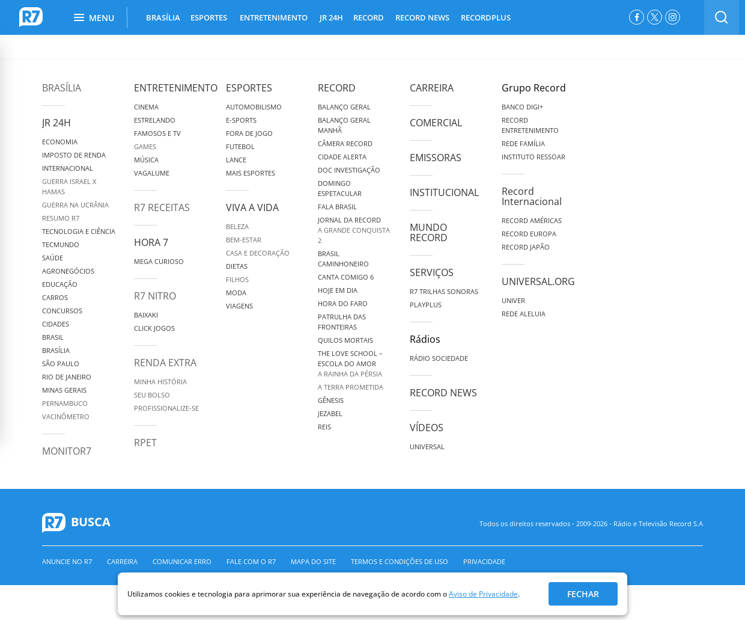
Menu (94, 17)
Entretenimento (175, 87)
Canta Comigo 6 (346, 276)
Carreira (432, 87)
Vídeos (426, 427)
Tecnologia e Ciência (78, 231)
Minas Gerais (64, 389)
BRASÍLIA (163, 17)
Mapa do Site (313, 561)
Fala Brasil (337, 206)
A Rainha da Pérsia (350, 373)
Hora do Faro (343, 303)
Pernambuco (65, 403)
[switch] (721, 17)
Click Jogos (154, 328)
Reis (324, 426)
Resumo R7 (60, 218)
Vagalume (151, 172)
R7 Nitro (155, 295)
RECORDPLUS (486, 17)
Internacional (67, 168)
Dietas (237, 266)
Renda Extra (165, 362)
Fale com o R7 (251, 561)
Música (146, 159)
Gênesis (331, 400)
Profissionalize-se (166, 408)
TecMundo (60, 244)
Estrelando (154, 119)
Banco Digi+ (522, 106)
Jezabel (330, 413)
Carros (55, 297)
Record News (443, 392)
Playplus (426, 304)
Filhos (237, 279)
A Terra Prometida (350, 386)
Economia (60, 141)
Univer (513, 300)
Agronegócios (68, 270)
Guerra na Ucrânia (75, 204)
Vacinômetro (66, 416)
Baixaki (146, 314)
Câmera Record (345, 143)
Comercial (436, 122)
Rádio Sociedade (439, 358)
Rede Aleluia (524, 313)
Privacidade (484, 561)
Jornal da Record (349, 219)
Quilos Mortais (345, 340)
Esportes (249, 87)
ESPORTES (208, 17)
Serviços (432, 272)
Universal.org (538, 281)
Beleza (237, 226)
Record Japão (526, 246)
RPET (145, 442)
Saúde (52, 257)
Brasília (61, 87)
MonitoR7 (66, 451)
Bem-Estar (243, 239)
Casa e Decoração (258, 252)
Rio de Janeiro (66, 376)
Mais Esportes (250, 172)
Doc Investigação (349, 169)
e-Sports (241, 119)
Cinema (146, 106)
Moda (236, 292)
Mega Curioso (159, 261)
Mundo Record (429, 232)
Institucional (444, 192)
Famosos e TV (157, 133)
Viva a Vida (252, 207)
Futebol (240, 146)
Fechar (583, 594)
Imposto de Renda (74, 154)
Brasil (53, 337)
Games (145, 146)
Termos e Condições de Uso (399, 561)
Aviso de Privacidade (483, 594)
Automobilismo (254, 106)
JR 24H (331, 17)
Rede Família (523, 143)
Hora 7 (151, 242)
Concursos (62, 310)
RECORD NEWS (422, 17)
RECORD (368, 17)
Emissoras (435, 157)
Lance (236, 159)
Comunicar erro (182, 561)
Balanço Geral (344, 106)
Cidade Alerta (342, 156)
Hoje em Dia (337, 290)
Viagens (239, 305)
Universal (427, 446)
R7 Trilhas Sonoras (444, 291)
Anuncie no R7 (67, 561)
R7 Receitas (162, 207)
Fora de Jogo (249, 133)
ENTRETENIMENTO (274, 17)
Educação (60, 284)
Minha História (160, 381)
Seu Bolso (152, 394)
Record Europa (529, 233)
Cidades (55, 323)
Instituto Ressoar (533, 156)
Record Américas (532, 220)
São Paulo (60, 363)
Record (337, 87)
